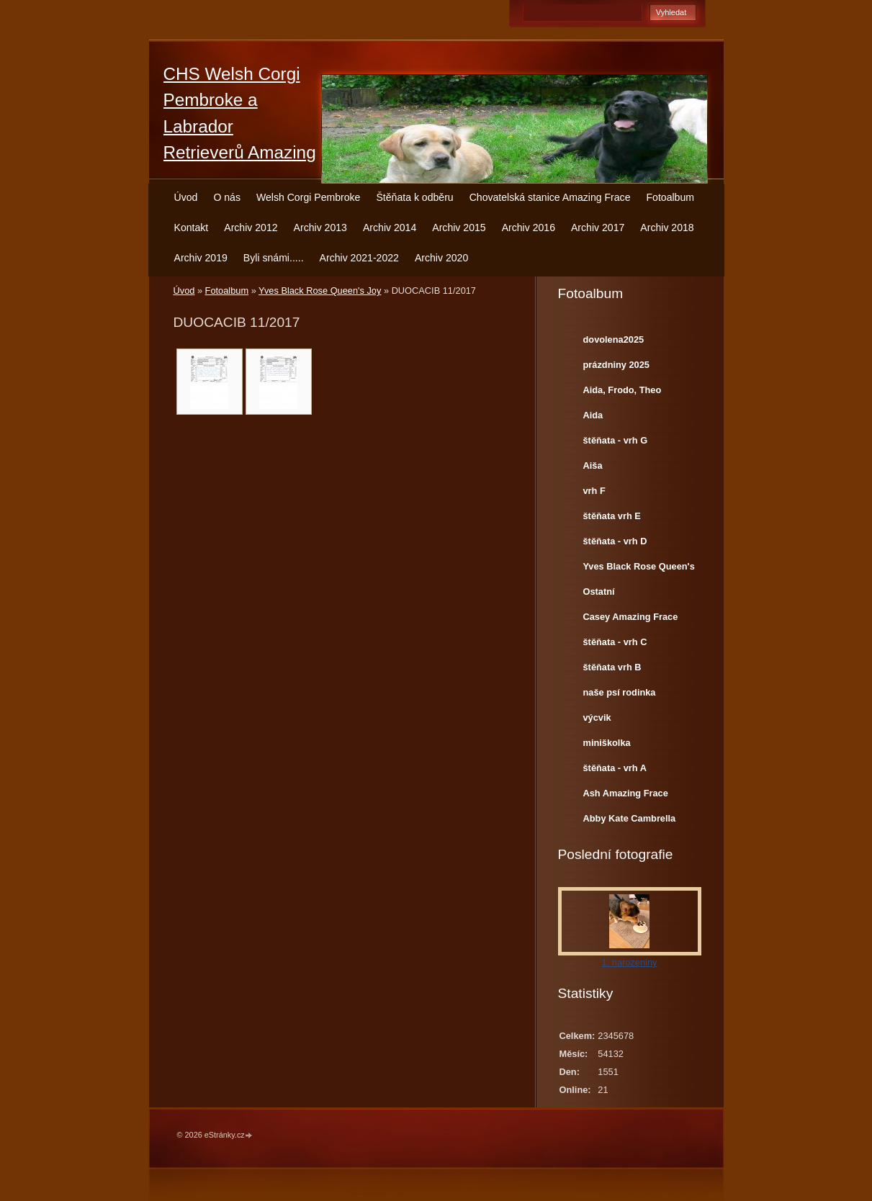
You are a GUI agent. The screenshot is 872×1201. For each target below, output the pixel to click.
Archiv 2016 (528, 227)
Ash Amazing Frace (625, 793)
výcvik (597, 717)
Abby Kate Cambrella (629, 818)
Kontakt (191, 227)
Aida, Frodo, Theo (622, 389)
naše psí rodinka (619, 692)
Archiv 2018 (666, 227)
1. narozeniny (629, 962)
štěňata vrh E (612, 515)
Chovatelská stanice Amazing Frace (550, 197)
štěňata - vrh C (615, 642)
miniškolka (607, 742)
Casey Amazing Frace (630, 616)
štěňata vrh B (612, 667)
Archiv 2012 (250, 227)
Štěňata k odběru (414, 197)
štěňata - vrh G (615, 440)
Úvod (186, 197)
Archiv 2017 (597, 227)
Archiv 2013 (320, 227)
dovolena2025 (613, 339)
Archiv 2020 (441, 258)
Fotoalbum (670, 197)
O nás (227, 197)
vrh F (594, 490)
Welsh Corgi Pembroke (308, 197)
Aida (593, 415)
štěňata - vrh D (615, 541)
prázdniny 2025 (616, 364)
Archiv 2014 (389, 227)
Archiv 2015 (458, 227)
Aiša (593, 465)
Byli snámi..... (273, 258)
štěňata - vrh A (615, 768)
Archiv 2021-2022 (359, 258)
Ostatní (599, 591)
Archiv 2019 (201, 258)
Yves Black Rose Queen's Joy (320, 290)
